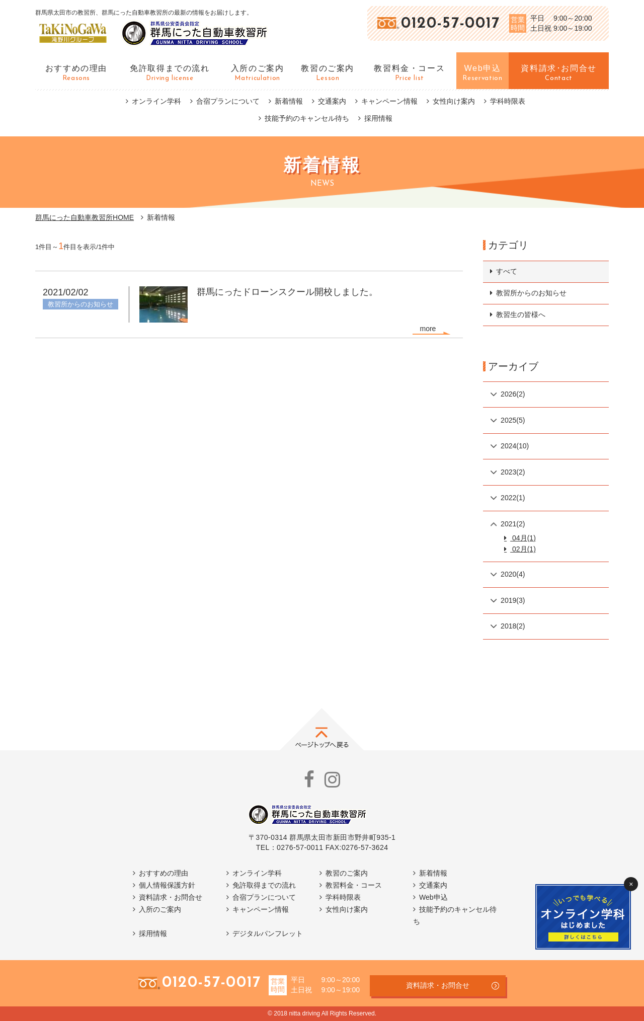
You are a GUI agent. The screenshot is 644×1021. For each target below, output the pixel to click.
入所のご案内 (160, 909)
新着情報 (289, 101)
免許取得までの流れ (264, 885)
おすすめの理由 (163, 873)
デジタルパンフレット (267, 933)
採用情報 (378, 118)
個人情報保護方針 (167, 885)
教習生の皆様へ (520, 314)
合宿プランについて (228, 101)
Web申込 (433, 897)
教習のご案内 (347, 873)
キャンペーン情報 (389, 101)
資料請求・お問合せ (170, 897)
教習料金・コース (354, 885)
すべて (506, 271)
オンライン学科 (156, 101)
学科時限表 (507, 101)
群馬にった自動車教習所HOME (84, 217)
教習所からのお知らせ (531, 293)
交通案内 (332, 101)
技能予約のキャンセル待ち (307, 118)
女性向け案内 (454, 101)
